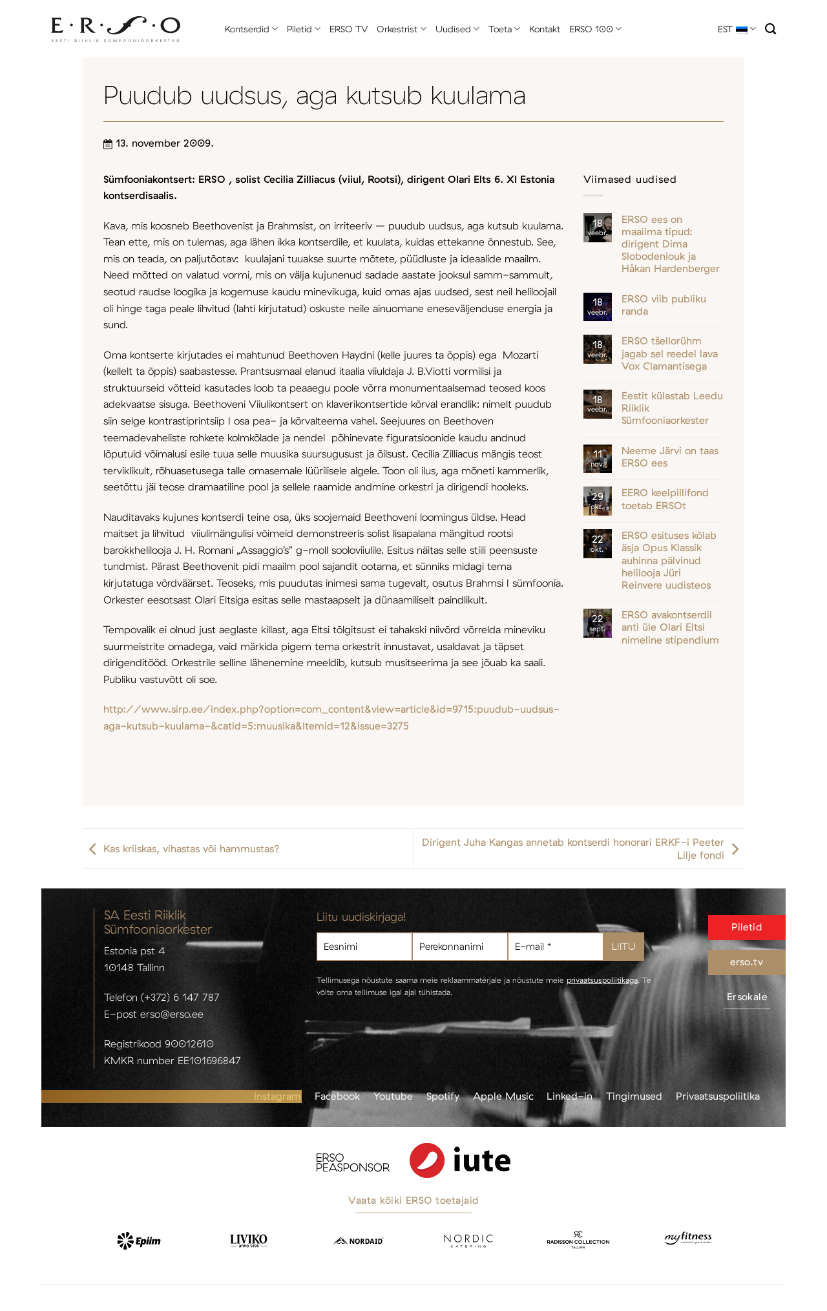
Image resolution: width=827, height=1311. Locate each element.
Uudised (457, 29)
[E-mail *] (555, 946)
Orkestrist (401, 29)
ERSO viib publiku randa (664, 305)
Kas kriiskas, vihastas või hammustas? (181, 848)
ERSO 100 (595, 29)
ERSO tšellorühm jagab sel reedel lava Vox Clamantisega (670, 353)
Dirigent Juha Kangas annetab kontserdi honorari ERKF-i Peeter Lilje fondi (583, 848)
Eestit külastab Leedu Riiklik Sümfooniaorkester (672, 408)
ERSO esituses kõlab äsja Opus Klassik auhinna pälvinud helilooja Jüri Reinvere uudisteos (669, 560)
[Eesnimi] (364, 946)
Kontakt (544, 29)
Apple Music (503, 1095)
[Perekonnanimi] (460, 946)
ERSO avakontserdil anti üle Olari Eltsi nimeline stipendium (670, 627)
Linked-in (569, 1095)
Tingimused (634, 1095)
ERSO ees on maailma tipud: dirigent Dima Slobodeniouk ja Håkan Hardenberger (671, 244)
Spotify (442, 1095)
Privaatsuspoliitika (718, 1095)
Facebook (337, 1095)
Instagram (277, 1095)
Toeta (504, 29)
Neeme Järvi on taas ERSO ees (670, 457)
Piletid (303, 29)
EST (737, 29)
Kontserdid (251, 29)
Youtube (393, 1095)
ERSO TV (349, 29)
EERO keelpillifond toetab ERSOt (665, 499)
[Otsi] (770, 29)
